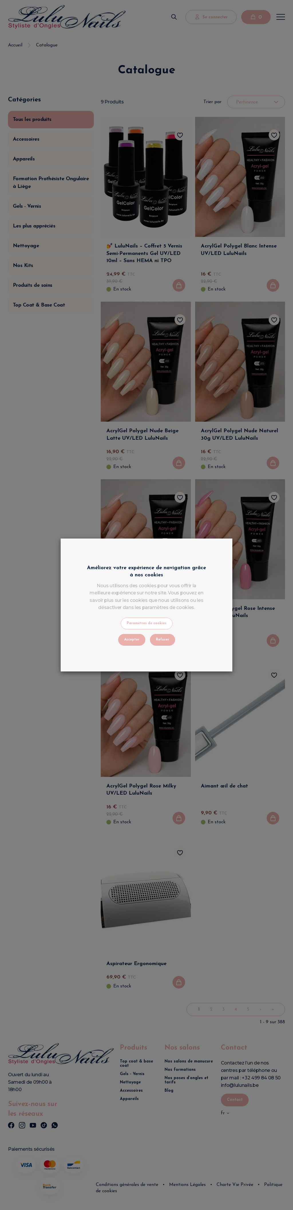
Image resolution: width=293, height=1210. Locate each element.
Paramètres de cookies (147, 623)
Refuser (162, 639)
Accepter (131, 639)
